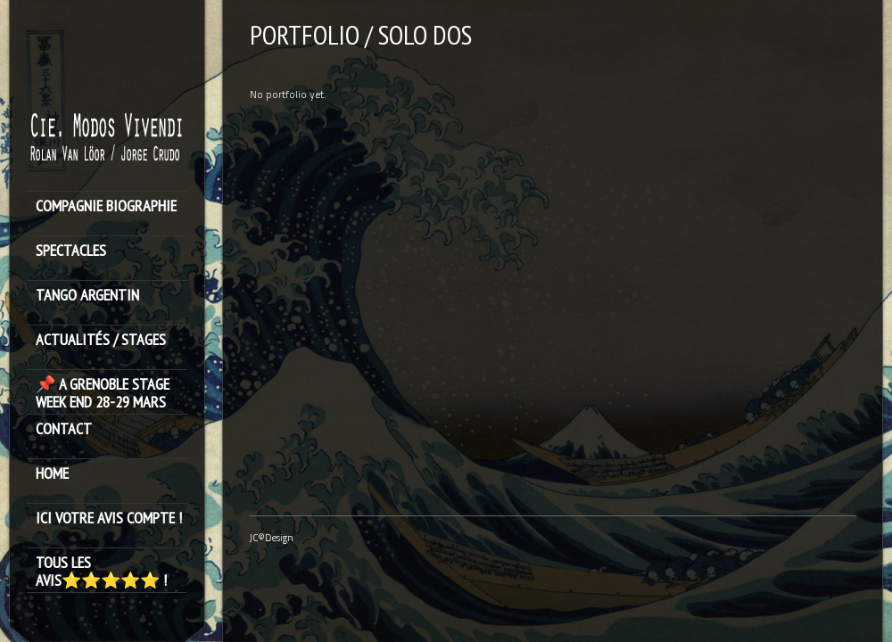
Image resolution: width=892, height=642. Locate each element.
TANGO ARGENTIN (87, 295)
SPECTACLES (71, 251)
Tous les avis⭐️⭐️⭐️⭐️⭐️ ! (101, 571)
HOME (52, 474)
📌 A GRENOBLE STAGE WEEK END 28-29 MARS (102, 393)
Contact (64, 429)
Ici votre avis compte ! (109, 518)
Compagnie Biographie (106, 206)
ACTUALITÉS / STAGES (101, 340)
